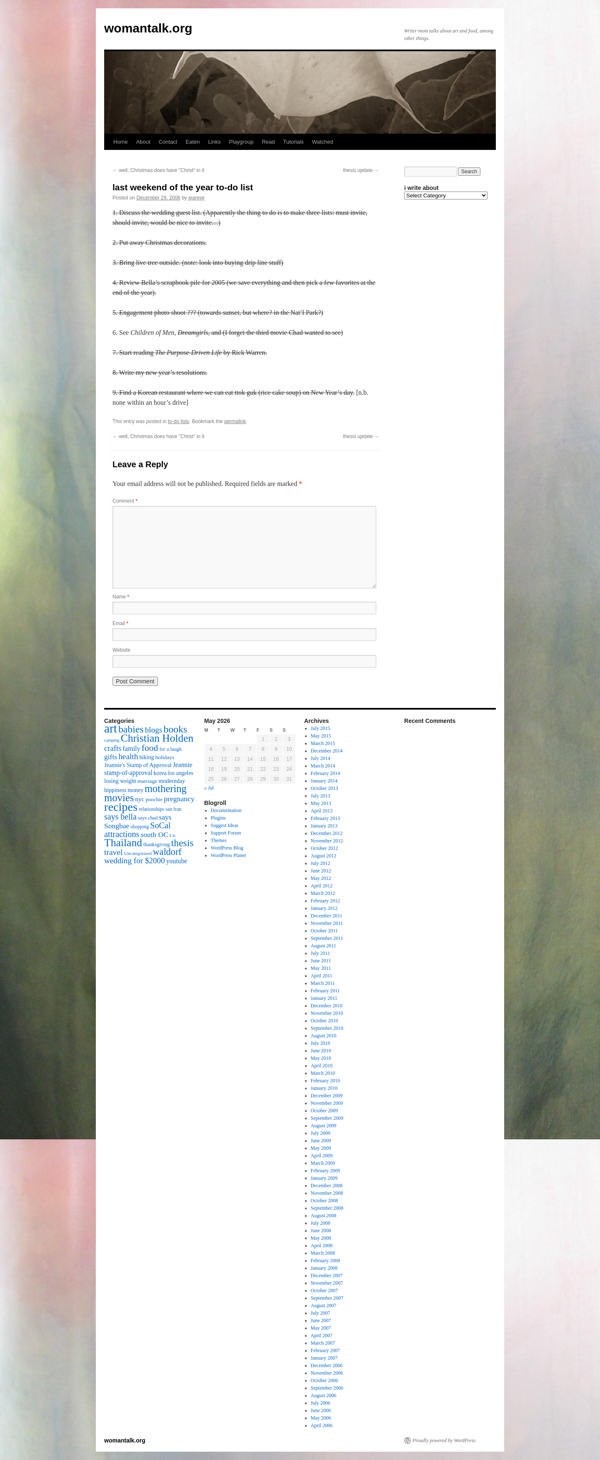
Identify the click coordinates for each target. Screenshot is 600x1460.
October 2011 (324, 931)
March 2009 (323, 1163)
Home (120, 142)
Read (268, 142)
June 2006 (321, 1410)
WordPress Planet (228, 855)
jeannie (196, 198)
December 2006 (326, 1365)
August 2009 (324, 1126)
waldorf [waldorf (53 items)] (167, 852)
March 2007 (323, 1343)
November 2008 (327, 1193)
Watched (322, 142)
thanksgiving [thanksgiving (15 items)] (156, 844)
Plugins (218, 818)
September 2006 (327, 1388)
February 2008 (325, 1260)
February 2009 (325, 1170)
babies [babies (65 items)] (131, 729)
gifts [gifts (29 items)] (110, 756)
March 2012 (323, 893)
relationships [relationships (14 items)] (151, 809)
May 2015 (321, 736)
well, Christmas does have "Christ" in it (158, 170)
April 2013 (321, 811)
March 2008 (323, 1253)
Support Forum (226, 833)
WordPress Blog (227, 848)
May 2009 (321, 1148)
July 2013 (320, 796)
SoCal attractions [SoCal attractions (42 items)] (137, 830)
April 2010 (321, 1066)
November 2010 (327, 1013)
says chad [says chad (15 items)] (148, 818)
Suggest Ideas (224, 825)
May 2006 (321, 1418)
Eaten (192, 142)
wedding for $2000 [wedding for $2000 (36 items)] (134, 860)
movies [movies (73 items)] (119, 797)
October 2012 (324, 848)
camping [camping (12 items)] (112, 740)
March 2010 (323, 1073)
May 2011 (321, 968)
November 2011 (327, 923)
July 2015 (320, 728)
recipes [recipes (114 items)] (121, 806)
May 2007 (321, 1328)
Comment (125, 501)
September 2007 (327, 1298)
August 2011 (323, 946)
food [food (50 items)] (150, 748)
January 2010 (324, 1088)
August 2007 (324, 1305)
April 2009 (321, 1156)
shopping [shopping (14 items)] (139, 827)
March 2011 (323, 983)
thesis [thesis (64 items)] (182, 842)
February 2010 (325, 1081)
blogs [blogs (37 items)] (153, 729)
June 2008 (321, 1230)
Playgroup (241, 142)
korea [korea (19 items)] (160, 773)
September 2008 (327, 1208)
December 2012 (326, 833)
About (143, 142)
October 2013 (324, 788)
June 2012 (321, 871)
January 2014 (324, 781)
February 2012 (325, 901)
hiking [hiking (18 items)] (146, 757)
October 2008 (324, 1200)
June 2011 (321, 961)
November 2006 (327, 1373)
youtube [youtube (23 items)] (176, 861)
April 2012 (321, 886)
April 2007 (321, 1335)
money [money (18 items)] (135, 790)
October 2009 (324, 1111)
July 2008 (320, 1223)
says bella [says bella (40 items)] (120, 816)
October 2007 (324, 1290)
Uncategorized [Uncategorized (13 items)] (137, 853)
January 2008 (324, 1268)
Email (120, 623)
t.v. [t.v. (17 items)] (173, 835)
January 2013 (324, 826)
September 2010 (327, 1028)
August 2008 (324, 1215)
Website (121, 650)
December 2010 (326, 1006)
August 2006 (324, 1395)
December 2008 (326, 1185)
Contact (168, 142)
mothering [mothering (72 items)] (166, 788)
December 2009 (326, 1096)
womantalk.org (148, 28)
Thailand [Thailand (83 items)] (123, 843)
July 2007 (320, 1313)
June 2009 (321, 1141)
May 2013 (321, 803)
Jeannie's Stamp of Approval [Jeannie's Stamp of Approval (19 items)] (138, 765)
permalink (235, 421)
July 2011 (320, 953)
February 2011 (325, 991)
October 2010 (324, 1021)
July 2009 (320, 1133)
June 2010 (321, 1051)
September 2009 (327, 1118)
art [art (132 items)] (110, 728)
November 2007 (327, 1283)
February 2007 (325, 1350)
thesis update (361, 170)
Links (214, 142)
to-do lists (178, 421)
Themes (219, 840)
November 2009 (327, 1103)
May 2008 (321, 1238)
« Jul (209, 788)
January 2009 (324, 1178)
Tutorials (293, 142)
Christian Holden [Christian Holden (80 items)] (157, 738)
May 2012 (321, 878)
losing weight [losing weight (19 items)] (120, 780)
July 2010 (320, 1043)
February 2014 (325, 773)
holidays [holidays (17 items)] (164, 757)
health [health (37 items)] (128, 756)
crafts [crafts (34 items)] (112, 748)
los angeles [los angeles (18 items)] (180, 773)
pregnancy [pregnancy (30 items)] (179, 799)
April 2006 (321, 1425)
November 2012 (327, 841)
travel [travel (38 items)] (113, 852)
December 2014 (326, 751)
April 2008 (321, 1245)
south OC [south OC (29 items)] (154, 834)
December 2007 (326, 1275)
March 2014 (323, 766)
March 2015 (323, 743)
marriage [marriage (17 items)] (148, 781)
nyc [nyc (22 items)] (139, 798)
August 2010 (324, 1036)
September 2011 (327, 938)
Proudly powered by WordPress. (444, 1440)
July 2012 (320, 863)
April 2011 (321, 976)
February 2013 (325, 818)
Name (120, 597)
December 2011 (326, 916)
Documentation (226, 810)
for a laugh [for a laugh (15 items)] (171, 749)
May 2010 (321, 1058)
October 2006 (324, 1380)
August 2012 (324, 856)
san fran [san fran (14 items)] (173, 809)
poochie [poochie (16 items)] (153, 799)
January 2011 (324, 998)
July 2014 (320, 758)
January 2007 (324, 1358)
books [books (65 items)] (176, 729)
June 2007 (321, 1320)
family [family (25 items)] (131, 748)
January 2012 (324, 908)
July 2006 (320, 1403)
